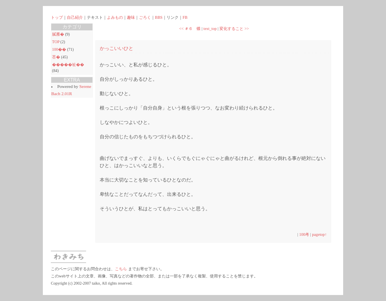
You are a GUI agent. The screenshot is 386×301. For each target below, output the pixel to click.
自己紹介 (75, 17)
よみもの (115, 17)
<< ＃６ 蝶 (190, 28)
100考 (304, 234)
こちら (121, 269)
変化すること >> (234, 28)
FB (185, 17)
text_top (210, 28)
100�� (59, 49)
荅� (56, 57)
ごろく (145, 17)
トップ (57, 17)
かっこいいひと (116, 48)
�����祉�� (68, 64)
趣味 (131, 17)
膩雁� (58, 34)
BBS (159, 17)
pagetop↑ (319, 234)
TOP (55, 42)
